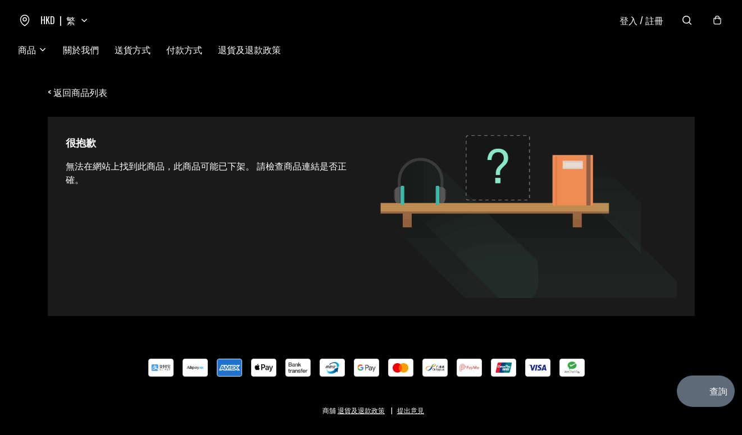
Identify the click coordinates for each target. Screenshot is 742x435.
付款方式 (184, 49)
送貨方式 (133, 49)
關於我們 (81, 49)
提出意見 (410, 410)
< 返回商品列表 (77, 92)
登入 (641, 20)
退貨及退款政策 (249, 49)
